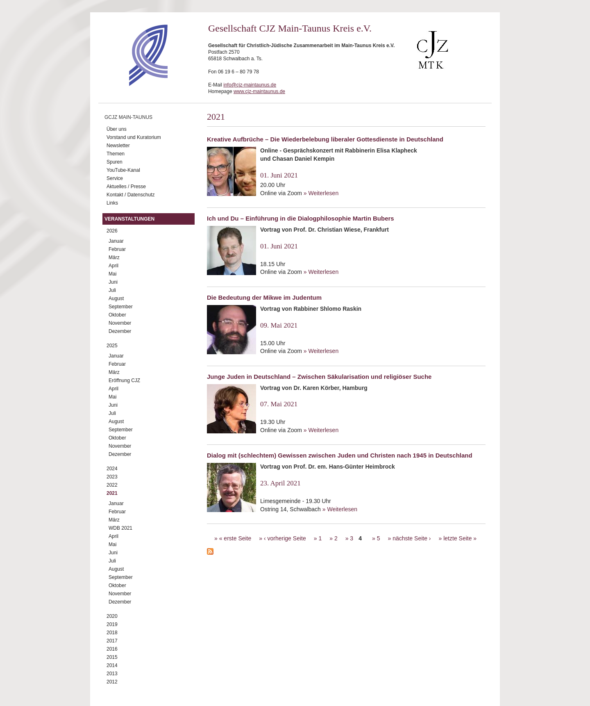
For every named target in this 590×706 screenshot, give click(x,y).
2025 (112, 345)
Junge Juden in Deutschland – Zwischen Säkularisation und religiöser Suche (319, 376)
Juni (113, 282)
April (113, 266)
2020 (112, 616)
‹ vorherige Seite (285, 538)
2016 (112, 649)
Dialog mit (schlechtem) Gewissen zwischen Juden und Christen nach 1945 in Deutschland (339, 455)
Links (112, 203)
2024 (112, 468)
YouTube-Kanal (123, 170)
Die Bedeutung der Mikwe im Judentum (264, 297)
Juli (112, 290)
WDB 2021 (120, 528)
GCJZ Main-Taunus (128, 117)
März (114, 257)
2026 (112, 231)
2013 (112, 673)
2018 (112, 632)
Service (115, 178)
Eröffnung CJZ (124, 380)
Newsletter (118, 145)
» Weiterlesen (321, 193)
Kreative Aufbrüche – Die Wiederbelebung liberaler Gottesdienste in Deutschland (325, 139)
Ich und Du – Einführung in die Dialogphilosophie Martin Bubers (300, 218)
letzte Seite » (460, 538)
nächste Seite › (412, 538)
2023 (112, 477)
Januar (116, 241)
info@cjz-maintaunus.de (249, 85)
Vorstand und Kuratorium (134, 137)
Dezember (120, 331)
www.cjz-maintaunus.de (259, 91)
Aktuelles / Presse (126, 186)
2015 (112, 657)
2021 (112, 493)
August (116, 298)
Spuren (115, 162)
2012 (112, 682)
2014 (112, 665)
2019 (112, 624)
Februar (117, 249)
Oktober (117, 315)
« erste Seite (235, 538)
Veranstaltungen (129, 219)
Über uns (117, 129)
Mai (112, 274)
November (120, 323)
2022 (112, 485)
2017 (112, 641)
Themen (116, 154)
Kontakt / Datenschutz (130, 195)
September (121, 307)
